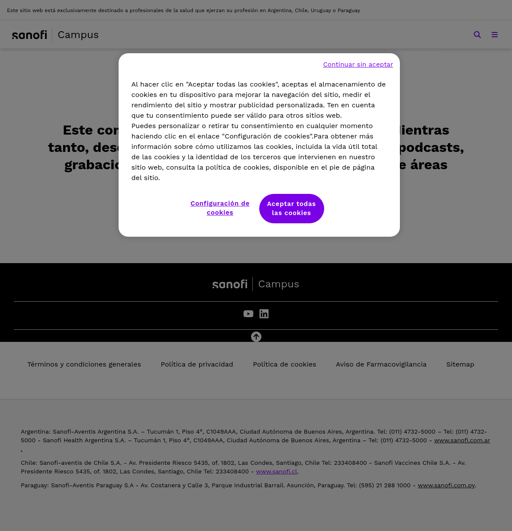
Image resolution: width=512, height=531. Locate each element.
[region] (259, 145)
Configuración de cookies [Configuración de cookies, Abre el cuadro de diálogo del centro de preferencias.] (220, 208)
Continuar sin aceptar (358, 64)
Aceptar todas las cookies (291, 208)
